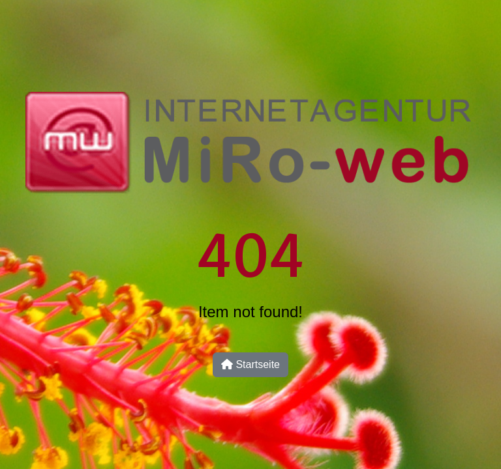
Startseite (250, 364)
